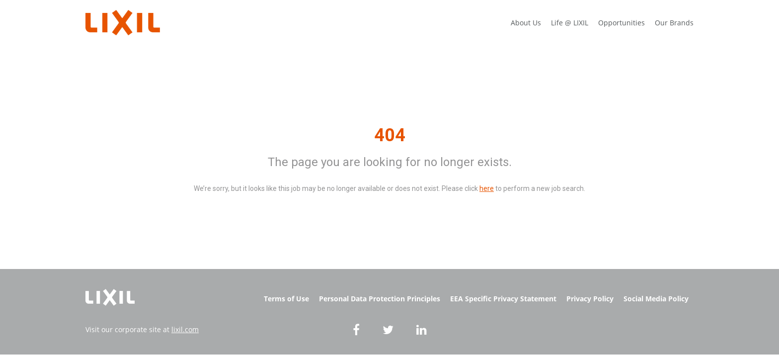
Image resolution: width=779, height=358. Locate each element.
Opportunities (621, 22)
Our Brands (674, 22)
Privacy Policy (590, 298)
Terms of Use (286, 298)
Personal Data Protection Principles (379, 298)
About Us (526, 22)
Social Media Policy (656, 298)
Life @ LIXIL (569, 22)
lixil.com (185, 329)
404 (389, 135)
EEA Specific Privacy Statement (503, 298)
